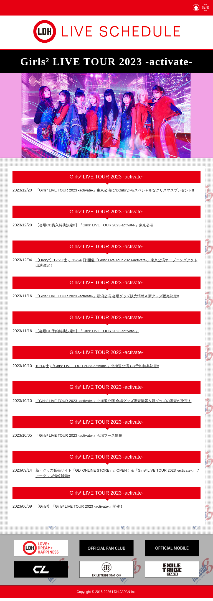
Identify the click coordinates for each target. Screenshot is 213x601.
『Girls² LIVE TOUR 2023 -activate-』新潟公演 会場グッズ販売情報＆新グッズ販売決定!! (112, 297)
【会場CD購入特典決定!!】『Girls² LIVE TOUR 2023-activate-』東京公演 (99, 226)
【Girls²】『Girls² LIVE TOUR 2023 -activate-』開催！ (83, 509)
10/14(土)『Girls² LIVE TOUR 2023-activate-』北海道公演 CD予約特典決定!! (102, 367)
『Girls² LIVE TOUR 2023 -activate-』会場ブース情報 (82, 438)
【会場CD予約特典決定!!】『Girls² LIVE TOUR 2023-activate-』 (91, 332)
